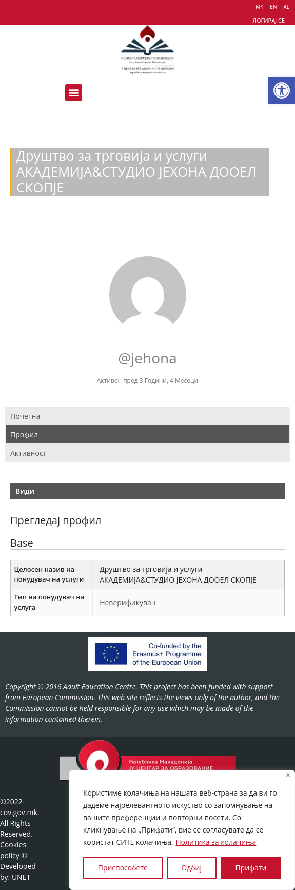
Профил (24, 434)
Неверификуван (127, 602)
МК (259, 6)
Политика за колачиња (215, 842)
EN (273, 6)
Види (24, 491)
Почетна (25, 416)
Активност (28, 453)
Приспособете (123, 868)
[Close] (288, 774)
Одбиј (191, 868)
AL (286, 6)
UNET (21, 877)
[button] (281, 90)
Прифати (250, 868)
